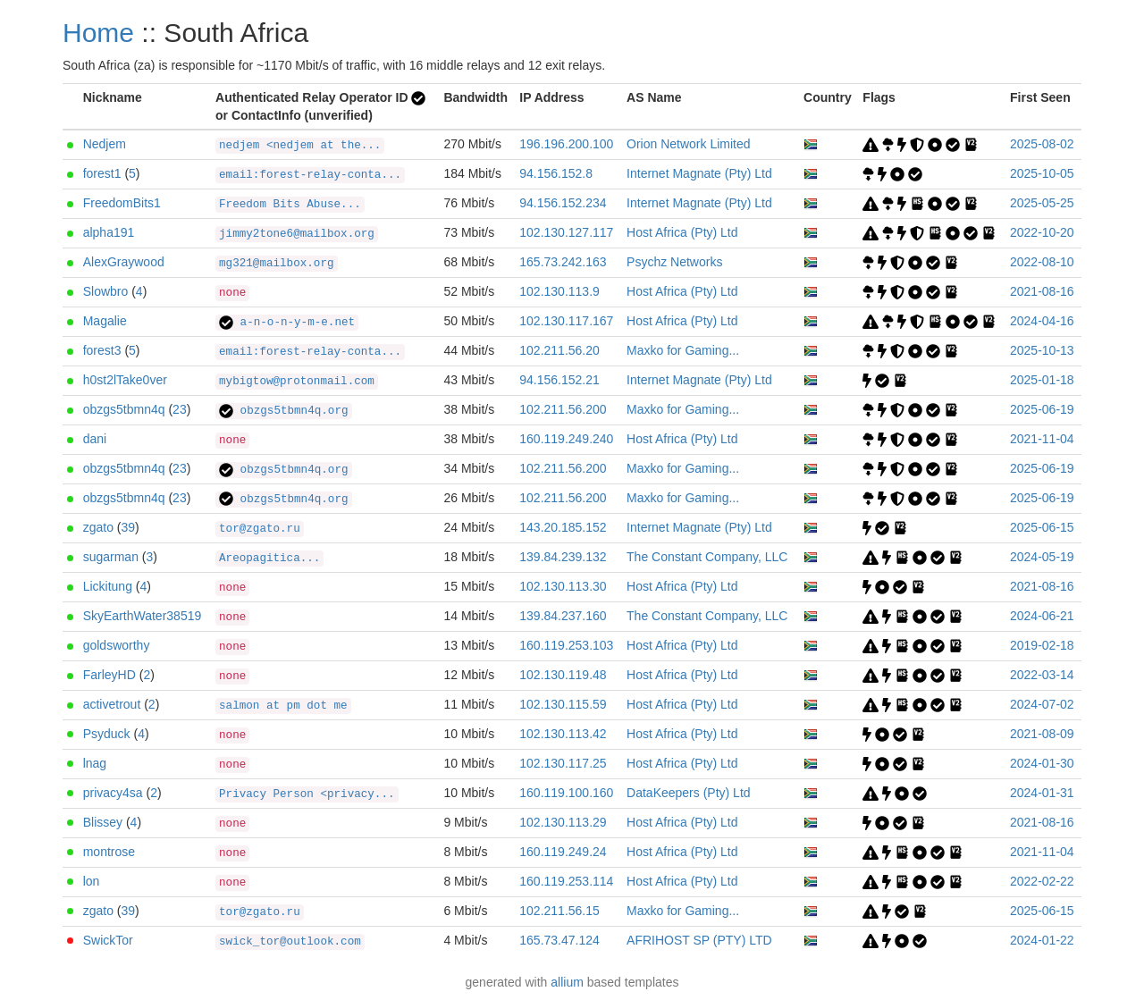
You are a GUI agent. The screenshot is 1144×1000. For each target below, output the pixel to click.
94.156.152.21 (559, 380)
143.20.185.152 (562, 527)
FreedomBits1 (122, 203)
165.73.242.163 (562, 262)
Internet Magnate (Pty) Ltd (699, 173)
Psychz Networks (674, 262)
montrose (109, 852)
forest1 (102, 173)
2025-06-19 (1042, 409)
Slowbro (106, 291)
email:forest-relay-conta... (310, 175)
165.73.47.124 (559, 940)
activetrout (112, 704)
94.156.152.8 (556, 173)
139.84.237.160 (562, 616)
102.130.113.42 (562, 734)
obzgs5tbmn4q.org (283, 411)
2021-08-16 (1042, 291)
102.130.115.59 (562, 704)
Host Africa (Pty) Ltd (682, 232)
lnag (94, 763)
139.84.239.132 (562, 557)
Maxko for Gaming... (683, 350)
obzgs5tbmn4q (124, 409)
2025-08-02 (1042, 144)
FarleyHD (109, 675)
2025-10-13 (1042, 350)
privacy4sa (113, 793)
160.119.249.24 (562, 852)
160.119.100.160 (566, 793)
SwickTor (108, 940)
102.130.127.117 (566, 232)
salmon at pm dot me (283, 706)
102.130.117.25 (562, 763)
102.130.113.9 (559, 291)
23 (179, 409)
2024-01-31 (1042, 793)
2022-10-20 (1042, 232)
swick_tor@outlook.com (290, 942)
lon (91, 881)
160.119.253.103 (566, 645)
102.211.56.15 (559, 910)
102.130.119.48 (562, 675)
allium (567, 982)
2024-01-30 (1042, 763)
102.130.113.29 (562, 822)
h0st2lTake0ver (125, 380)
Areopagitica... (269, 558)
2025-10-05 (1042, 173)
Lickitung (107, 586)
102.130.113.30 (562, 586)
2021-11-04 (1042, 439)
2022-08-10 (1042, 262)
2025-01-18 (1042, 380)
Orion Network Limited (689, 144)
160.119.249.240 (566, 439)
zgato (98, 527)
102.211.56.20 (559, 350)
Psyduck (106, 734)
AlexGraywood (123, 262)
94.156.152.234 (562, 203)
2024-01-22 (1042, 940)
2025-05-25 (1042, 203)
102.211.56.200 (562, 409)
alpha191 (109, 232)
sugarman (111, 557)
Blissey (102, 822)
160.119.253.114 (566, 881)
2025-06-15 (1042, 527)
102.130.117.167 (566, 321)
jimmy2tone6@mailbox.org (296, 234)
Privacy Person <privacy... (307, 794)
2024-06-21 (1042, 616)
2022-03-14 (1042, 675)
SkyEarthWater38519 (142, 616)
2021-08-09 (1042, 734)
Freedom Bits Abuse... (290, 204)
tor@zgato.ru (259, 529)
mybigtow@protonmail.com (296, 381)
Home (98, 32)
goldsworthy (116, 645)
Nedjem (104, 144)
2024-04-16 (1042, 321)
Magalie (105, 321)
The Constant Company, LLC (707, 557)
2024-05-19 (1042, 557)
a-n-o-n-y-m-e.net (287, 322)
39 (129, 527)
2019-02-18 (1042, 645)
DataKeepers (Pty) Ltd (689, 793)
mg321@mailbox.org (276, 263)
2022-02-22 (1042, 881)
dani (94, 439)
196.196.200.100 (566, 144)
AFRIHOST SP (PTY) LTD (699, 940)
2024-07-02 (1042, 704)
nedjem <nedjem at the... (300, 145)
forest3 (102, 350)
